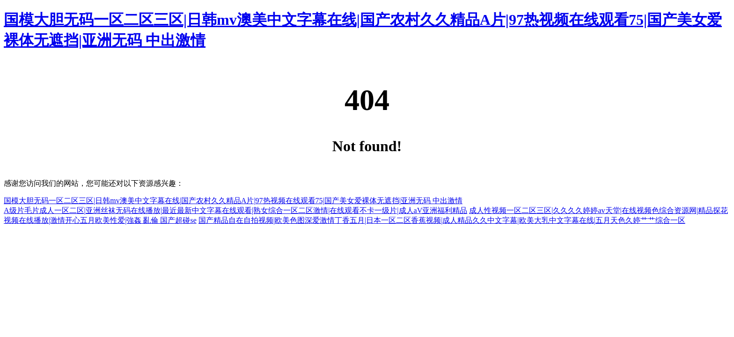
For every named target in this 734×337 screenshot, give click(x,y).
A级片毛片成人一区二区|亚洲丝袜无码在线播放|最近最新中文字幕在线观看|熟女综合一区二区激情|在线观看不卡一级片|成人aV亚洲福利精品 (235, 210)
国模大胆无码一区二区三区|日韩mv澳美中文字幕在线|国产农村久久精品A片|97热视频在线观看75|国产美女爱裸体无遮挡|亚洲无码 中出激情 (233, 201)
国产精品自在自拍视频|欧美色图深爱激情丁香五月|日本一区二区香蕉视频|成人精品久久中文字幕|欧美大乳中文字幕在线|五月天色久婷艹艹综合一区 (441, 220)
